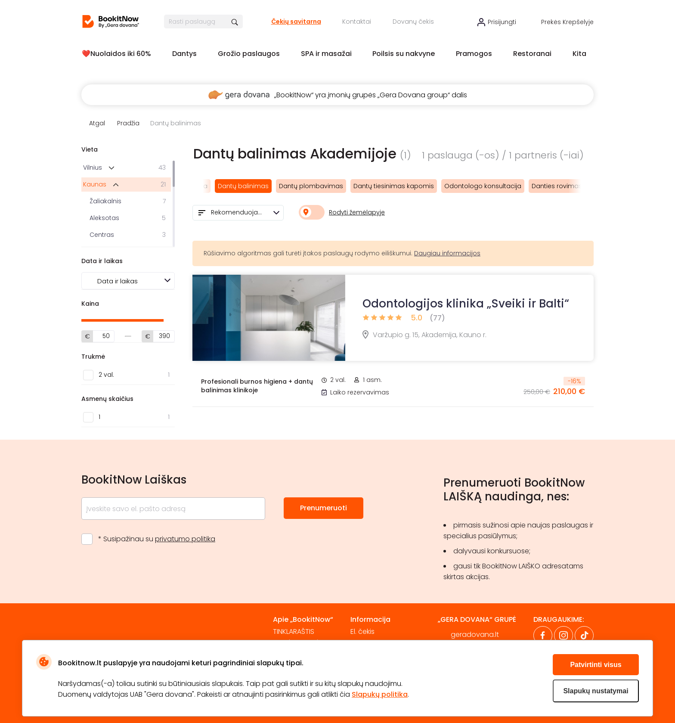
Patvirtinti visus (595, 664)
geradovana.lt (475, 634)
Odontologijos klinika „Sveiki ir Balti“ (465, 303)
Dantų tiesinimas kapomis (393, 186)
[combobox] (238, 212)
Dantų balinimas (243, 186)
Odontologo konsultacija (482, 186)
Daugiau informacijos (447, 253)
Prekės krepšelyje (567, 22)
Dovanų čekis (413, 21)
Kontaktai (356, 21)
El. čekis (362, 631)
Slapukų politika (380, 694)
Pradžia (128, 123)
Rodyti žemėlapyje (357, 212)
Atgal (97, 123)
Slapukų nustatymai (595, 691)
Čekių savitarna (296, 21)
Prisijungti (502, 22)
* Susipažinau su (156, 539)
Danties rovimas (557, 186)
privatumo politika (185, 539)
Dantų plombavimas (311, 186)
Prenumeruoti (323, 508)
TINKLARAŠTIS (293, 631)
